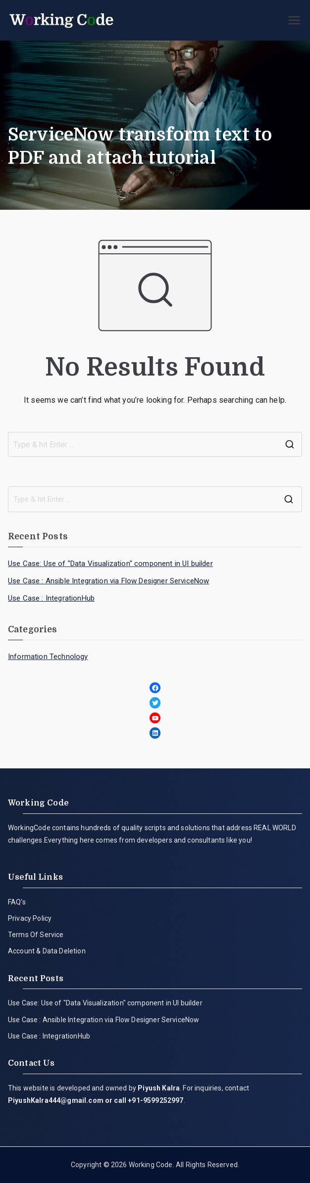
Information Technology (48, 656)
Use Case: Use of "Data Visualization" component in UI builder (110, 563)
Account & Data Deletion (47, 951)
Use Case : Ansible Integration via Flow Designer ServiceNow (108, 580)
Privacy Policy (30, 918)
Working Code (151, 1165)
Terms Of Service (36, 935)
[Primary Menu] (294, 20)
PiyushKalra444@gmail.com (55, 1100)
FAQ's (17, 902)
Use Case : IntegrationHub (51, 598)
